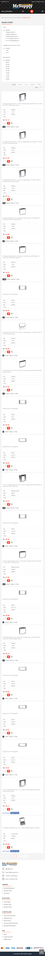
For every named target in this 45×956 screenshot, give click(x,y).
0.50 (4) (7, 66)
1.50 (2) (7, 77)
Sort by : (14, 84)
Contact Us (7, 893)
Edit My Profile (7, 904)
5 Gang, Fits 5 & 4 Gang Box (10, 713)
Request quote (15, 813)
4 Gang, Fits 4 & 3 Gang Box (10, 446)
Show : (36, 87)
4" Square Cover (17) (10, 32)
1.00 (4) (7, 72)
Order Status (7, 902)
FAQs (5, 934)
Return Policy (7, 920)
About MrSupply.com (9, 888)
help (43, 1)
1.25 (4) (7, 75)
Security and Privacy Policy (11, 923)
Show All (8, 30)
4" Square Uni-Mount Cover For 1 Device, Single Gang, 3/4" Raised (21, 828)
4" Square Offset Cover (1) (12, 36)
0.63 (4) (7, 68)
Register (39, 1)
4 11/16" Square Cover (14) (12, 38)
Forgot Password (8, 937)
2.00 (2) (7, 79)
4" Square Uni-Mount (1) (11, 34)
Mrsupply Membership (10, 925)
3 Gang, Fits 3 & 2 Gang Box (10, 294)
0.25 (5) (7, 64)
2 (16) (7, 52)
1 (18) (7, 50)
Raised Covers (26, 17)
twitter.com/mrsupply (11, 875)
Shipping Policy (8, 918)
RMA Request (7, 939)
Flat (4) (7, 62)
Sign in (33, 1)
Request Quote (8, 907)
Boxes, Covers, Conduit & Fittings (12, 17)
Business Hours (8, 890)
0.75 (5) (7, 70)
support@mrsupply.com (11, 872)
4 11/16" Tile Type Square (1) (12, 40)
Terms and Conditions (9, 915)
